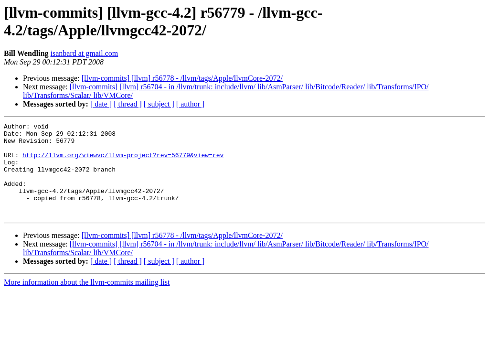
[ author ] (190, 104)
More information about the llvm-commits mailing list (87, 301)
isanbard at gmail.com (84, 53)
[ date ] (101, 104)
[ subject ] (159, 104)
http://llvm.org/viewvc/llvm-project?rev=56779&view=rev (122, 162)
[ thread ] (128, 104)
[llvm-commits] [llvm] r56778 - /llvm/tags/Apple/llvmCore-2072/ (182, 78)
